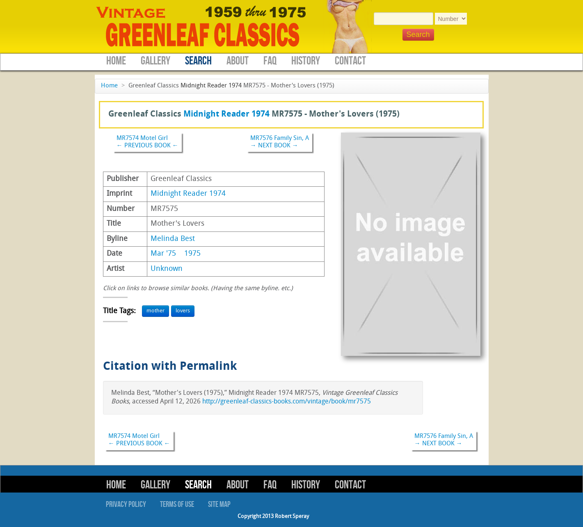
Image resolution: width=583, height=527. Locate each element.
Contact (350, 61)
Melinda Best (173, 239)
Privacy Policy (126, 504)
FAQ (270, 61)
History (305, 61)
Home (116, 61)
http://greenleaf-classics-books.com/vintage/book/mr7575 (286, 402)
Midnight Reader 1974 (211, 86)
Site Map (219, 504)
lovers (183, 311)
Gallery (155, 61)
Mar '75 (163, 254)
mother (155, 311)
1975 (192, 254)
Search (198, 61)
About (237, 61)
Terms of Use (177, 504)
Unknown (167, 269)
